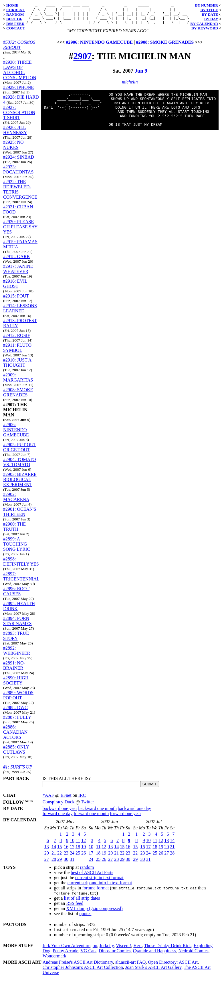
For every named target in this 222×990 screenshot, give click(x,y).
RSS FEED (15, 23)
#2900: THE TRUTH (14, 531)
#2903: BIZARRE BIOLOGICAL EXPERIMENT (20, 483)
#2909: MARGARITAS (18, 382)
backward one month (97, 812)
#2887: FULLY (17, 721)
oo (95, 949)
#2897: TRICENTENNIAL (21, 581)
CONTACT (15, 28)
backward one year (60, 812)
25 (78, 857)
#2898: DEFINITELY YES (21, 566)
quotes (86, 917)
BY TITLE (209, 10)
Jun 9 (140, 75)
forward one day (58, 817)
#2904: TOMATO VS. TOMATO (19, 466)
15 (59, 851)
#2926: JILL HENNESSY (15, 134)
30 (66, 863)
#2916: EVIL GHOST (15, 288)
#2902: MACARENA (16, 501)
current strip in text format (99, 881)
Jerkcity (107, 949)
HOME (12, 5)
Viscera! (123, 949)
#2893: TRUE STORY (16, 640)
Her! (137, 949)
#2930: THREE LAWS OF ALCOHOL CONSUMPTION (19, 74)
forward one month (91, 817)
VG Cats (88, 955)
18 (78, 851)
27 (46, 863)
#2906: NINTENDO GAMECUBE (16, 434)
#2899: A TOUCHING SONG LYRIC (16, 548)
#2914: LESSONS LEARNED (20, 313)
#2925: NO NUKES (13, 149)
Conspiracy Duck (59, 806)
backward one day (134, 812)
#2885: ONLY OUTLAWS (16, 754)
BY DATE (210, 14)
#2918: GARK (16, 260)
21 (53, 857)
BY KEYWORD (204, 28)
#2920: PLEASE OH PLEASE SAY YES (20, 231)
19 (83, 851)
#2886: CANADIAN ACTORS (15, 736)
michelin (130, 86)
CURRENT (15, 10)
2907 (82, 60)
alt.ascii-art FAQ (130, 966)
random (87, 871)
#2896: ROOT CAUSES (16, 595)
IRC (82, 799)
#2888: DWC (15, 711)
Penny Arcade (65, 955)
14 (53, 851)
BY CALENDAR (204, 23)
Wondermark (54, 960)
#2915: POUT (16, 300)
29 (59, 863)
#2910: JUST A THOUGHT (17, 367)
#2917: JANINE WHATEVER (18, 273)
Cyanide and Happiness (154, 955)
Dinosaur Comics (115, 955)
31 (72, 863)
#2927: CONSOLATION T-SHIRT (19, 116)
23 (66, 857)
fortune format (95, 892)
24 (72, 857)
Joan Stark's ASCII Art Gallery (153, 971)
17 (72, 851)
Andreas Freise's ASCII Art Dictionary (78, 966)
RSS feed (74, 907)
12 (83, 844)
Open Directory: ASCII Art (173, 966)
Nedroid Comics (193, 955)
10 (72, 844)
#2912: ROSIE (16, 339)
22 (59, 857)
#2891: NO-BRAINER (14, 670)
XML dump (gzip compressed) (94, 912)
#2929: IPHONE (18, 91)
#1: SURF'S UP (17, 771)
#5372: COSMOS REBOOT (19, 49)
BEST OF (14, 19)
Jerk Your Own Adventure (66, 949)
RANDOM (15, 14)
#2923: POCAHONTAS (18, 174)
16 (66, 851)
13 (46, 851)
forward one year (125, 817)
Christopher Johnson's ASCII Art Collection (83, 971)
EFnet (65, 799)
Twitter (87, 806)
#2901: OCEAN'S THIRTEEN (19, 516)
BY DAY (211, 19)
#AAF (48, 799)
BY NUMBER (206, 5)
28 (53, 863)
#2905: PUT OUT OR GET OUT (19, 451)
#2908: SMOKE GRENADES (18, 397)
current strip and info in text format (100, 887)
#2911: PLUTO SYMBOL (17, 352)
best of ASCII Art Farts (92, 876)
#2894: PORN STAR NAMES (17, 625)
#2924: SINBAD (18, 161)
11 (78, 844)
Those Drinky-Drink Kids (167, 949)
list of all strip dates (82, 902)
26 (83, 857)
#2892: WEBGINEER (16, 655)
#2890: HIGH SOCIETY (15, 685)
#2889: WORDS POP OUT (18, 699)
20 (46, 857)
